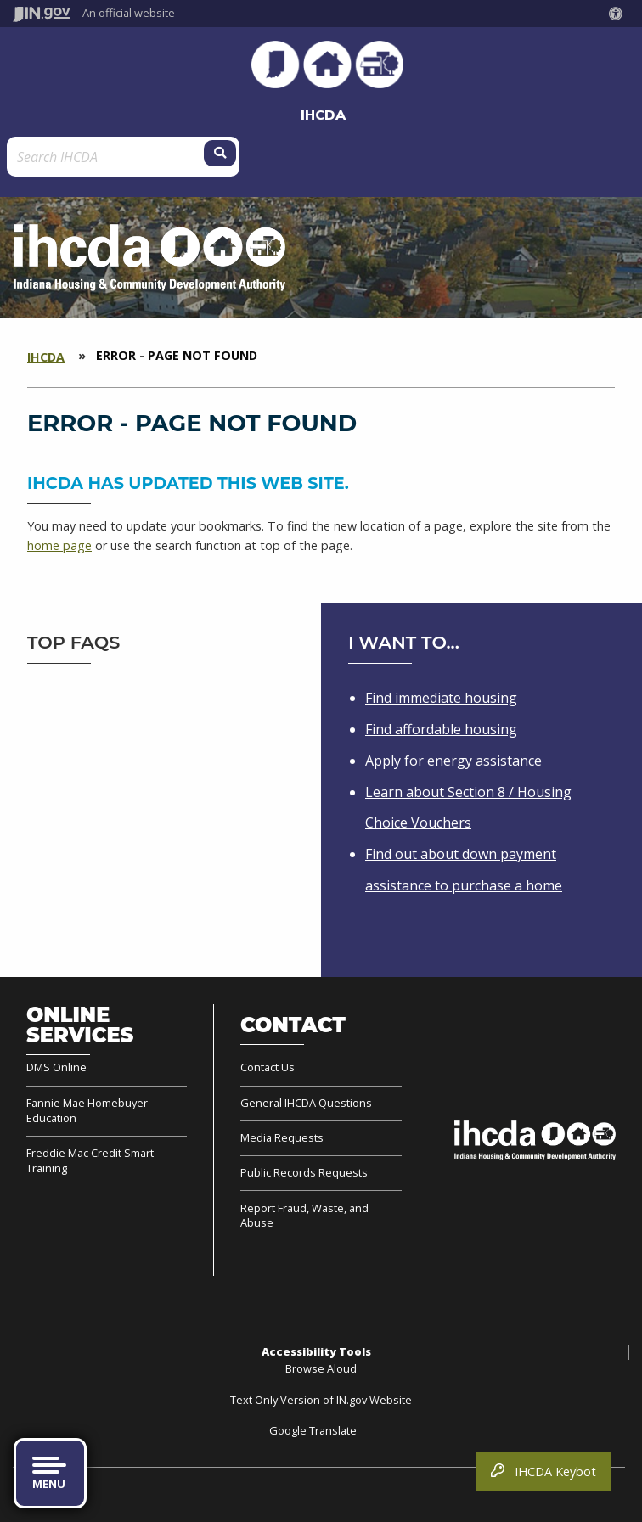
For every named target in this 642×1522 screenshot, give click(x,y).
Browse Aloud (321, 1368)
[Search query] (91, 156)
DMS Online (56, 1067)
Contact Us (267, 1067)
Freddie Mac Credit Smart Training (90, 1160)
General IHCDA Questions (306, 1102)
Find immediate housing (441, 697)
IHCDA (323, 115)
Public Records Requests (304, 1172)
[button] (619, 13)
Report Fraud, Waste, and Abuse (304, 1215)
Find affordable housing (441, 729)
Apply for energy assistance (453, 760)
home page (59, 545)
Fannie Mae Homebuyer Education (87, 1110)
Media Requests (282, 1137)
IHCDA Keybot (543, 1471)
